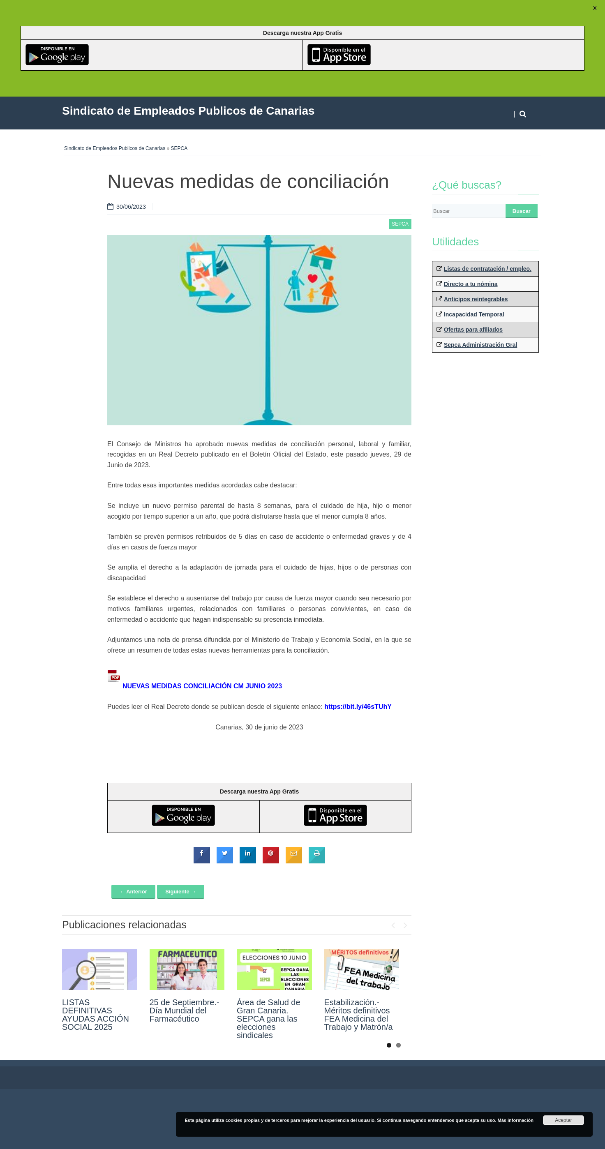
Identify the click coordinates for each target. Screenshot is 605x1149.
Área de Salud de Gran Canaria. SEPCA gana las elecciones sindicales (268, 1019)
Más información (515, 1120)
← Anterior (133, 891)
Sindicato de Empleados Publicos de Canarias (114, 148)
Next (405, 923)
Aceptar (563, 1120)
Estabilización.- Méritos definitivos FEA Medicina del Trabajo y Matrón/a (358, 1014)
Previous (393, 923)
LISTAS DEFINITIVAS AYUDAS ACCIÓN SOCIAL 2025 (95, 1014)
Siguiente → (180, 891)
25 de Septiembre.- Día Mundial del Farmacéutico (184, 1010)
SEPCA (179, 148)
